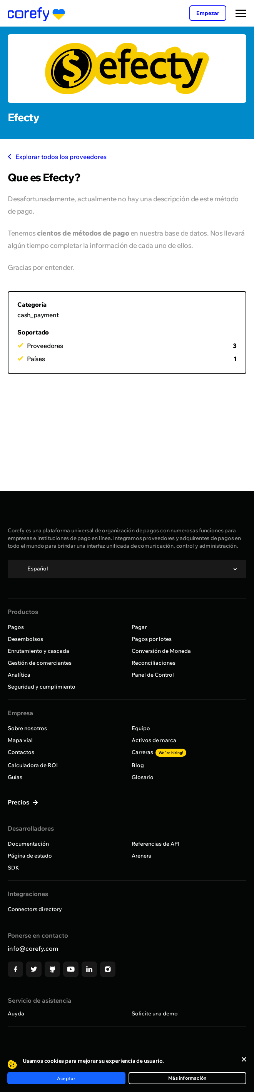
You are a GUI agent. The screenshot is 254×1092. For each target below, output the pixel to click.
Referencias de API (155, 843)
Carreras (159, 752)
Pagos (16, 627)
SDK (13, 867)
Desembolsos (25, 638)
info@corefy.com (33, 948)
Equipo (141, 728)
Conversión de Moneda (161, 650)
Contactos (21, 752)
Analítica (19, 674)
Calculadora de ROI (33, 765)
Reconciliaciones (153, 662)
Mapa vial (20, 740)
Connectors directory (35, 909)
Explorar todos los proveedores (57, 157)
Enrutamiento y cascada (38, 650)
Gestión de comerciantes (40, 662)
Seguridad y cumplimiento (41, 686)
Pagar (139, 627)
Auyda (16, 1013)
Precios (19, 802)
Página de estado (30, 855)
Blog (138, 765)
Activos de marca (154, 740)
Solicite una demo (155, 1013)
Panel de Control (153, 674)
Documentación (28, 843)
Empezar (207, 13)
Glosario (143, 777)
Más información (187, 1078)
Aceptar (66, 1078)
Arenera (142, 855)
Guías (15, 777)
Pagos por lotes (152, 638)
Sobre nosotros (27, 728)
